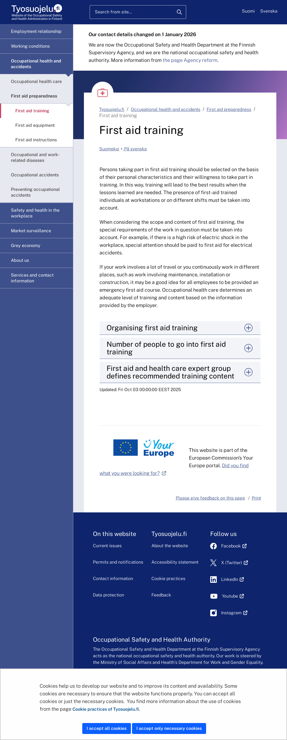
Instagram (234, 612)
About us (20, 260)
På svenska (135, 148)
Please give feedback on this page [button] (210, 498)
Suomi (248, 11)
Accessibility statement (174, 562)
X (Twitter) (234, 562)
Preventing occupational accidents (35, 192)
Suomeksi (109, 148)
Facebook (234, 546)
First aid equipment (35, 125)
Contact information (113, 578)
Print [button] (256, 498)
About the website (169, 545)
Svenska (268, 11)
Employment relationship (36, 31)
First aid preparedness (34, 96)
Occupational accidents (35, 174)
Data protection (108, 595)
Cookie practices (168, 578)
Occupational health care (36, 81)
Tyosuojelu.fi (111, 109)
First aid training (32, 110)
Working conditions (30, 46)
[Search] (179, 12)
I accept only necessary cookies (169, 728)
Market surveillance (31, 230)
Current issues (107, 545)
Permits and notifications (118, 562)
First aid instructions (36, 139)
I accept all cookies (107, 728)
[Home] (36, 12)
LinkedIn (232, 579)
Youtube (233, 596)
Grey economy (25, 245)
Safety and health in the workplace (35, 213)
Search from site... (113, 12)
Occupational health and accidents (36, 63)
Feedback (161, 595)
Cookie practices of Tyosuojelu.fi (105, 709)
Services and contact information (32, 278)
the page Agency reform (190, 60)
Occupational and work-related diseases (35, 157)
